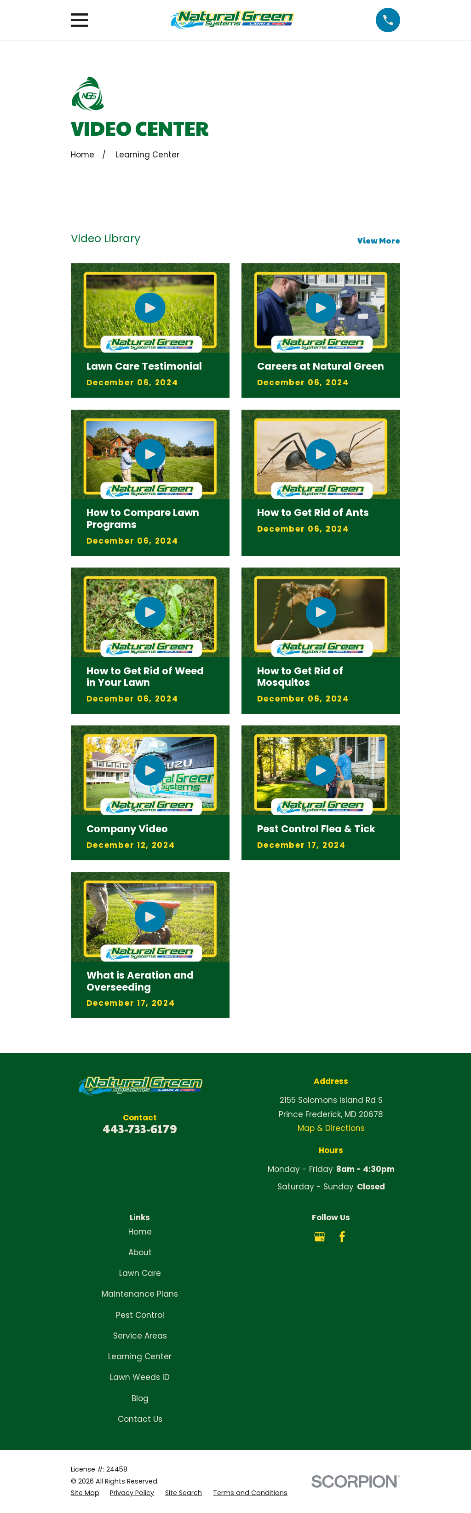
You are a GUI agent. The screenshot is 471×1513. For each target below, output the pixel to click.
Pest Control (140, 1315)
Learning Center (140, 1356)
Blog (140, 1398)
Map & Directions (331, 1128)
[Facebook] (342, 1236)
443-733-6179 (140, 1128)
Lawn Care (140, 1273)
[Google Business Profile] (319, 1236)
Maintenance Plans (140, 1293)
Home (140, 1231)
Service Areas (140, 1335)
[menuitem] (85, 1493)
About (140, 1252)
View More (378, 240)
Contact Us (140, 1419)
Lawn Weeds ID (140, 1377)
